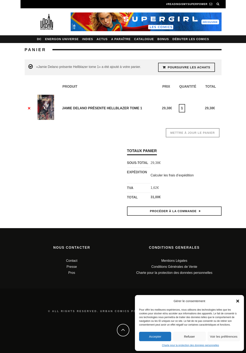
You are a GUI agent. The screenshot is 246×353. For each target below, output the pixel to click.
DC (39, 39)
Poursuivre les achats (189, 67)
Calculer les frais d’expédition (172, 175)
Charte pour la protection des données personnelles (190, 345)
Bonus (163, 39)
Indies (87, 39)
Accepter (155, 336)
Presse (72, 266)
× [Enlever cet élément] (29, 108)
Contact (71, 260)
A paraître (121, 39)
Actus (102, 39)
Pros (71, 272)
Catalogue (144, 39)
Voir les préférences (224, 336)
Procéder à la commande (173, 211)
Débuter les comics (190, 39)
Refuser (189, 336)
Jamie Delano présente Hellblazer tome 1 (102, 108)
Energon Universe (62, 39)
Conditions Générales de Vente (174, 266)
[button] (238, 301)
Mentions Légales (174, 260)
